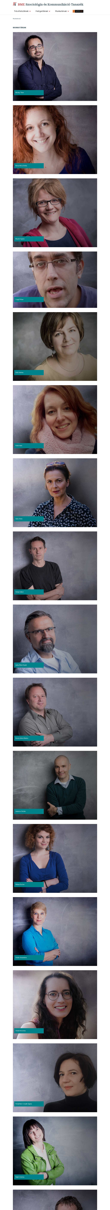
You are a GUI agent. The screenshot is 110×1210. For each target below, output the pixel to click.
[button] (22, 11)
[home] (48, 4)
